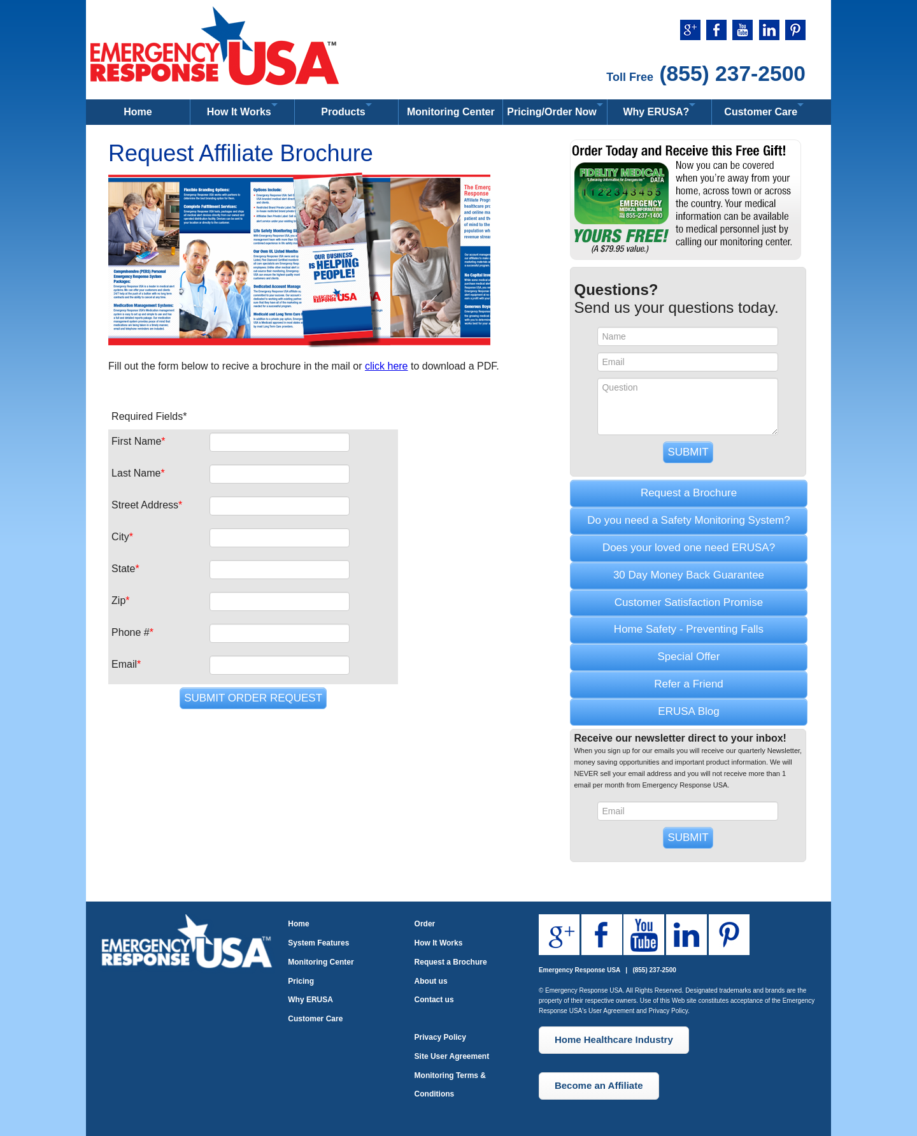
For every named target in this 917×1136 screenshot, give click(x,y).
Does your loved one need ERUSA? (688, 548)
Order (425, 923)
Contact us (434, 999)
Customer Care (315, 1018)
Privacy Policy (440, 1037)
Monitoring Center (451, 111)
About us (431, 981)
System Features (318, 942)
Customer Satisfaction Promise (689, 602)
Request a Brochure (689, 493)
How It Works (439, 942)
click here (386, 366)
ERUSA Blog (688, 711)
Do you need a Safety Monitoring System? (688, 520)
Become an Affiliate (599, 1085)
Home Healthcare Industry (614, 1039)
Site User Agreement (452, 1056)
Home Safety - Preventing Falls (689, 629)
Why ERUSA (310, 999)
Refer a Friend (688, 684)
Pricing (301, 981)
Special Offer (689, 657)
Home (138, 111)
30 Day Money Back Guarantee (688, 575)
